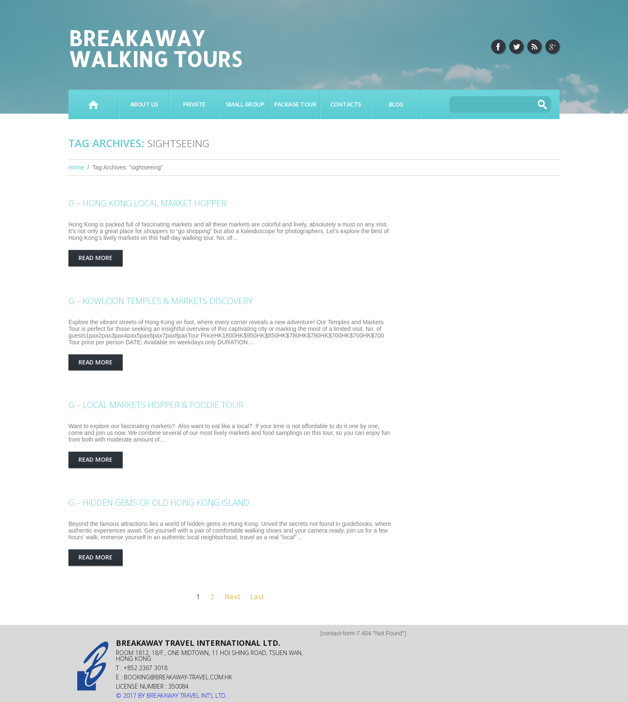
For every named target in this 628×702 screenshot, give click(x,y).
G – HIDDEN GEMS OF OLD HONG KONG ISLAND (158, 502)
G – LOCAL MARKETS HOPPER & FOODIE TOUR (155, 405)
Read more (95, 258)
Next (232, 596)
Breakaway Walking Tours (155, 48)
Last (257, 596)
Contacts (345, 104)
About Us (144, 104)
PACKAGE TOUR (295, 104)
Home (93, 104)
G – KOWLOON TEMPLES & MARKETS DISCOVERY (160, 301)
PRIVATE (194, 104)
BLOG (396, 104)
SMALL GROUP (245, 104)
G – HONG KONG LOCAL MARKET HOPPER (147, 203)
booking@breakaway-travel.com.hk (178, 677)
